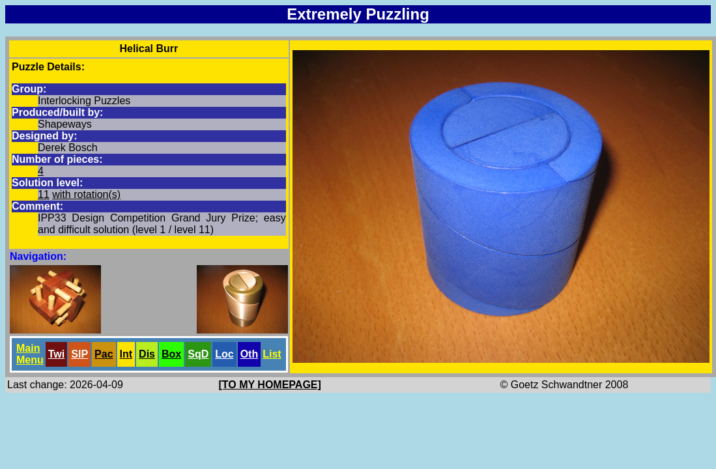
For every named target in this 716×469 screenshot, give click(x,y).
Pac (103, 354)
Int (126, 354)
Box (171, 354)
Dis (147, 354)
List (272, 354)
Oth (249, 354)
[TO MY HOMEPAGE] (270, 384)
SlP (79, 354)
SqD (198, 354)
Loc (224, 354)
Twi (56, 354)
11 (44, 194)
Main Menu (30, 354)
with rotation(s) (86, 194)
